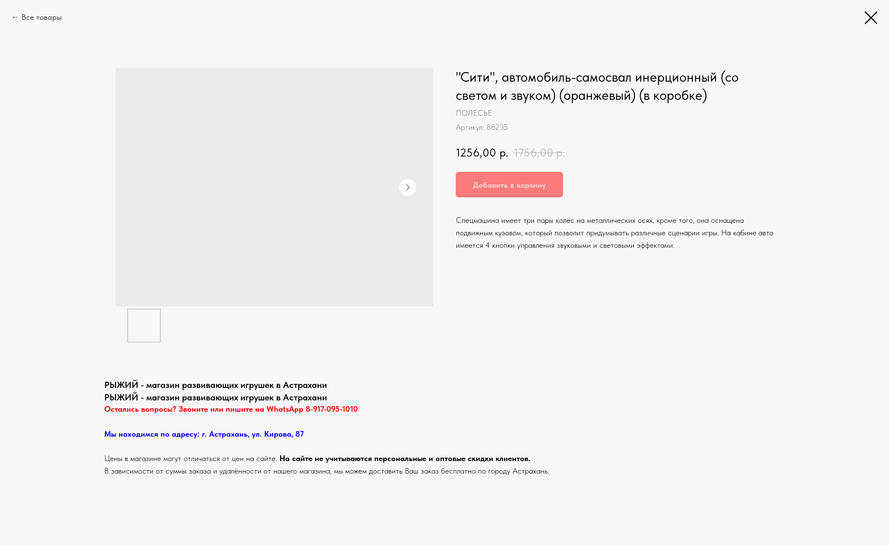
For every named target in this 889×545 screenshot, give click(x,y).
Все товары (42, 17)
